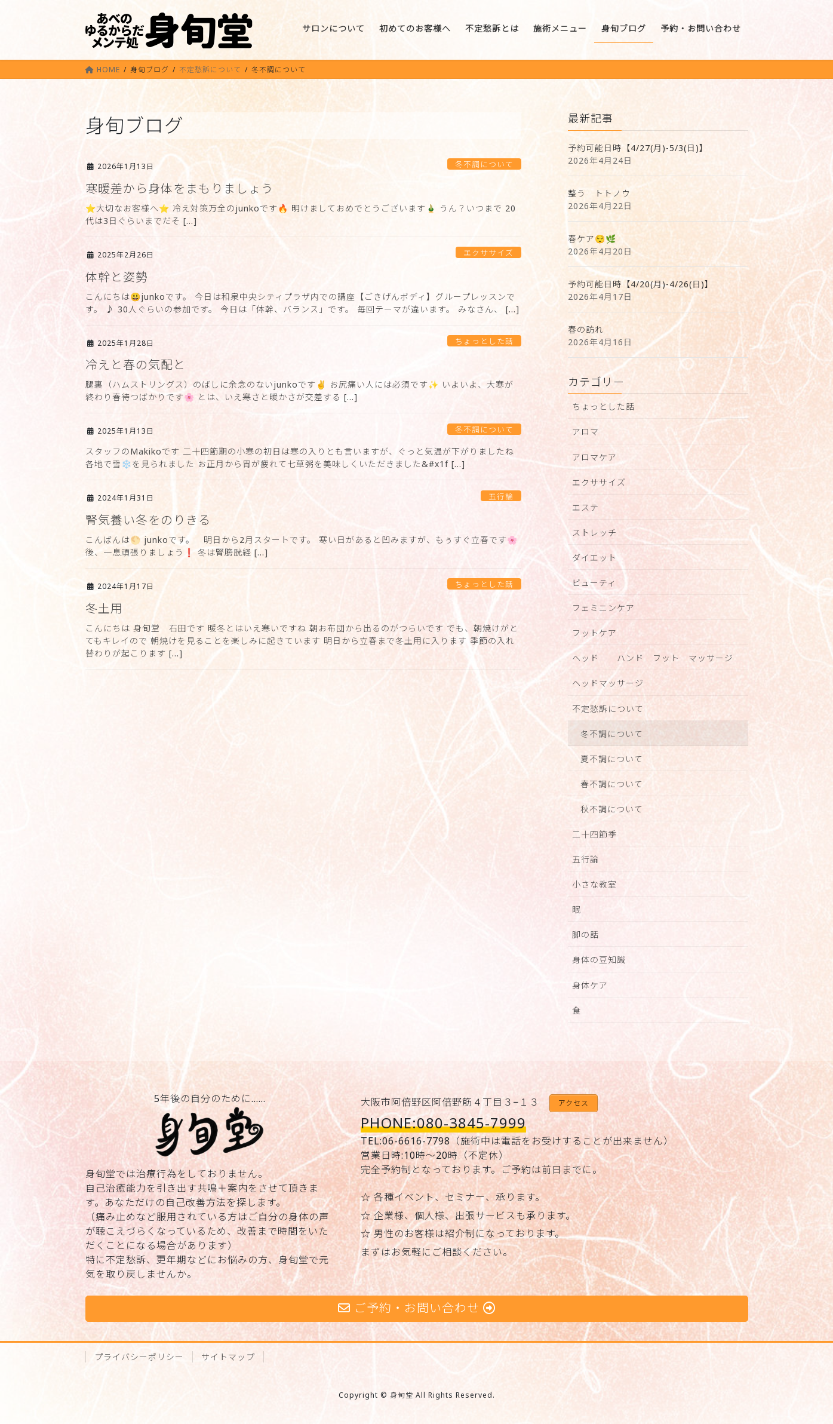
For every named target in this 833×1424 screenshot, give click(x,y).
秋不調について (611, 809)
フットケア (594, 633)
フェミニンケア (603, 607)
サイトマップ (228, 1356)
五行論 (501, 496)
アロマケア (594, 457)
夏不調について (611, 759)
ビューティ (594, 582)
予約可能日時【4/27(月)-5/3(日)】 (638, 148)
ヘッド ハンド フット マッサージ (652, 658)
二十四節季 (594, 834)
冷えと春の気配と (135, 365)
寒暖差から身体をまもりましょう (179, 188)
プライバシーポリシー (139, 1356)
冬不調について (484, 164)
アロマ (585, 431)
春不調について (611, 784)
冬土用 (104, 608)
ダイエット (594, 557)
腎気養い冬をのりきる (148, 520)
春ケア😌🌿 (592, 238)
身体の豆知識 (599, 959)
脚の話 (585, 934)
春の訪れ (586, 329)
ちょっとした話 (484, 341)
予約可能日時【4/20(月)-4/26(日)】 (641, 284)
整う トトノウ (599, 193)
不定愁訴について (608, 708)
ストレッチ (594, 532)
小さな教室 (594, 884)
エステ (585, 507)
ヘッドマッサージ (608, 683)
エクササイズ (488, 252)
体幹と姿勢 (116, 277)
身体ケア (590, 985)
